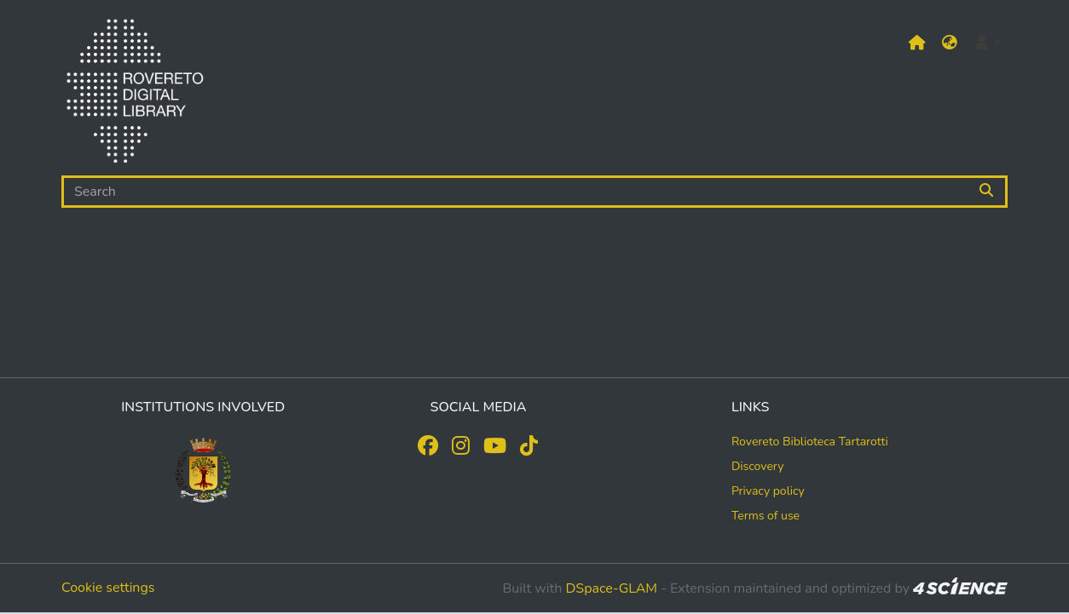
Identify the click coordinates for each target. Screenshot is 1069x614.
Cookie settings (108, 587)
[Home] (134, 94)
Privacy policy (768, 491)
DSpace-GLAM (611, 588)
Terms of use (765, 516)
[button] (949, 43)
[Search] (514, 191)
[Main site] (917, 43)
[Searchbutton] (988, 191)
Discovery (757, 466)
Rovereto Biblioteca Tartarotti (809, 441)
